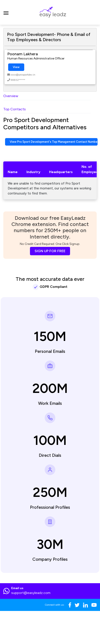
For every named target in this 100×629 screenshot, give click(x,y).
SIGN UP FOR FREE (50, 251)
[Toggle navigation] (6, 12)
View (16, 67)
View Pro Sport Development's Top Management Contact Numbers (54, 141)
